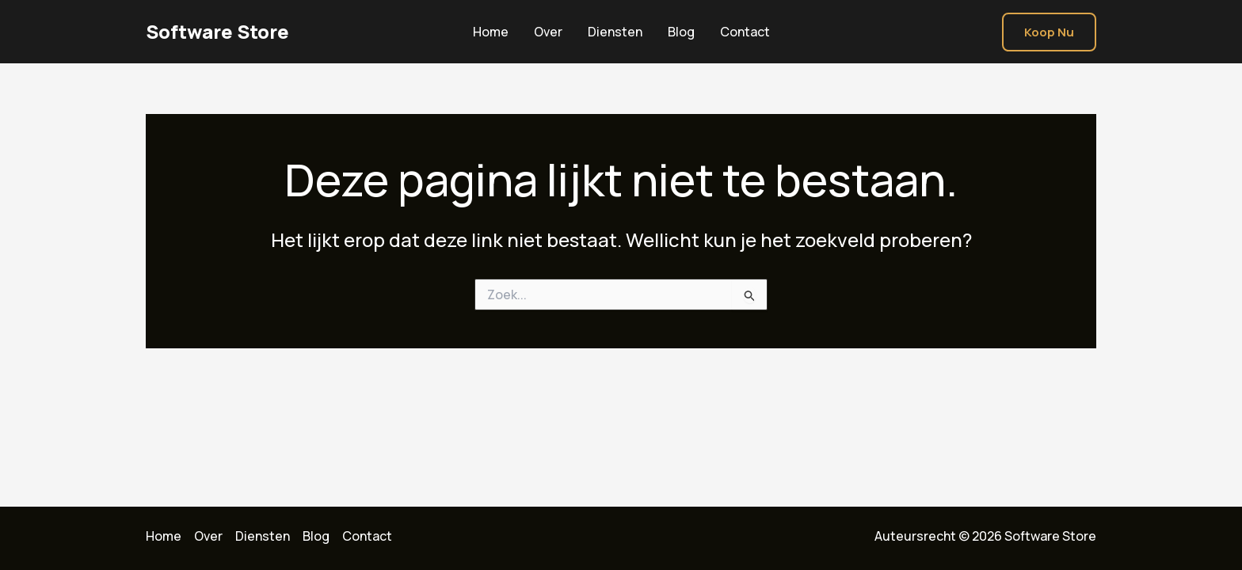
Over (548, 31)
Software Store (217, 31)
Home (491, 31)
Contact (745, 31)
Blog (681, 31)
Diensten (615, 31)
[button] (1049, 32)
